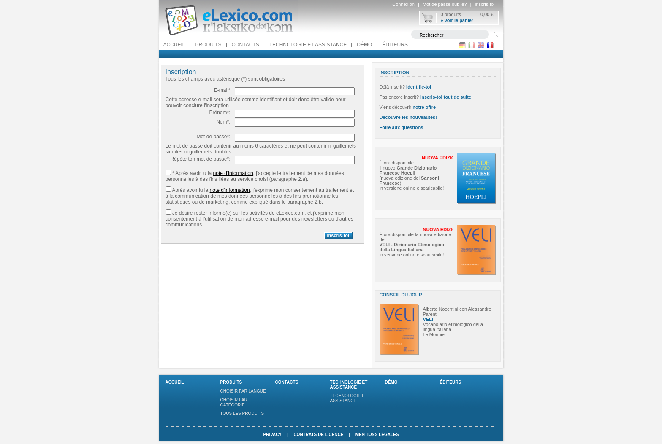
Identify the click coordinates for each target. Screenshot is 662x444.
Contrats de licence (318, 434)
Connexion (403, 4)
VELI (428, 319)
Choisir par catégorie (233, 402)
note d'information (233, 173)
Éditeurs (395, 45)
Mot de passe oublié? (445, 4)
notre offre (424, 107)
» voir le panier (457, 20)
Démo (364, 45)
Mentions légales (377, 434)
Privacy (272, 434)
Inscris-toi (484, 4)
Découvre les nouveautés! (408, 117)
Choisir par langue (243, 391)
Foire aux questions (401, 127)
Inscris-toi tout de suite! (446, 97)
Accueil (174, 45)
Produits (208, 45)
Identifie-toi (418, 86)
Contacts (245, 45)
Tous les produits (242, 413)
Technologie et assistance (308, 45)
